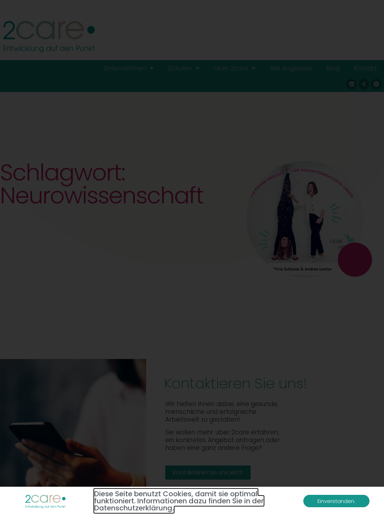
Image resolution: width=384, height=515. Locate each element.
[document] (192, 257)
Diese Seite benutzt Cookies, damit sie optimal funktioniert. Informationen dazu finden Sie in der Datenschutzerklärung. (179, 501)
